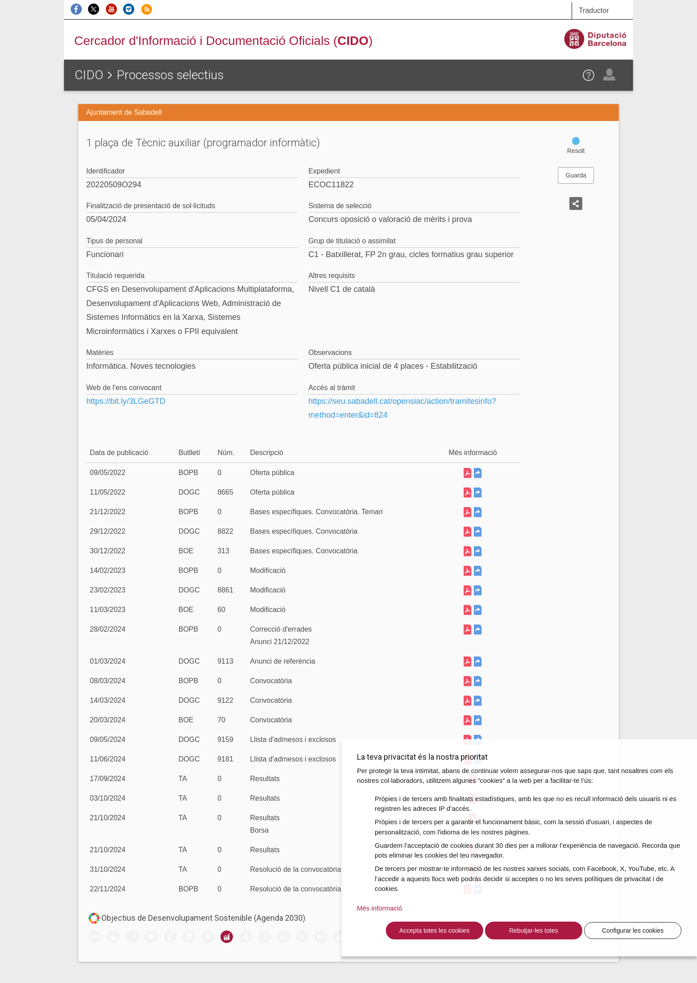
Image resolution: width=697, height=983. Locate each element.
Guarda (575, 175)
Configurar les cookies (633, 930)
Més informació (379, 908)
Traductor (594, 10)
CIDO (89, 75)
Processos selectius (170, 75)
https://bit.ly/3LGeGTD (125, 401)
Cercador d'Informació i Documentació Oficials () (223, 41)
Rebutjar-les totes (533, 930)
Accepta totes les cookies (434, 930)
